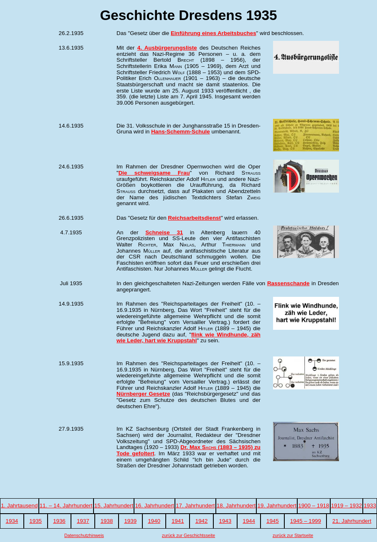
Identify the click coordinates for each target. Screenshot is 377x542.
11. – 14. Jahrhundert (66, 505)
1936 (59, 521)
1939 (130, 521)
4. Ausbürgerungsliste (167, 48)
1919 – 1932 (346, 505)
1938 (107, 521)
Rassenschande (288, 283)
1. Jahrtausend (19, 505)
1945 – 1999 (305, 521)
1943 (225, 521)
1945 (272, 521)
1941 (178, 521)
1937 (83, 521)
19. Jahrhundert (277, 505)
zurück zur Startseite (293, 535)
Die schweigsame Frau (154, 173)
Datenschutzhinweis (84, 535)
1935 (35, 521)
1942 (201, 521)
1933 (370, 505)
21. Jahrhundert (351, 521)
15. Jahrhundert (113, 505)
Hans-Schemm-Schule (180, 131)
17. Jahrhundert (195, 505)
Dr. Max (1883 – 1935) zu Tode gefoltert (188, 450)
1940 (154, 521)
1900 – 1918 (313, 505)
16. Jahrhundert (154, 505)
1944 (249, 521)
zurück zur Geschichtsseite (188, 535)
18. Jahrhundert (236, 505)
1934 (12, 521)
